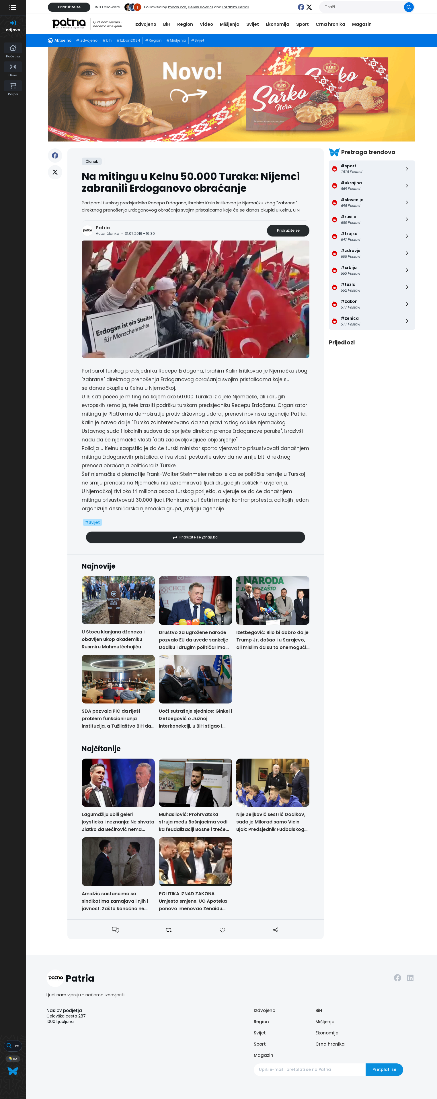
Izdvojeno (145, 24)
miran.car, (177, 7)
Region (185, 24)
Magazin (362, 24)
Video (206, 24)
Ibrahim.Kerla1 (235, 7)
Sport (302, 24)
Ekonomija (277, 24)
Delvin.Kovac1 (200, 7)
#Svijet (92, 522)
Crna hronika (330, 24)
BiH (166, 24)
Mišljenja (229, 24)
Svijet (252, 24)
